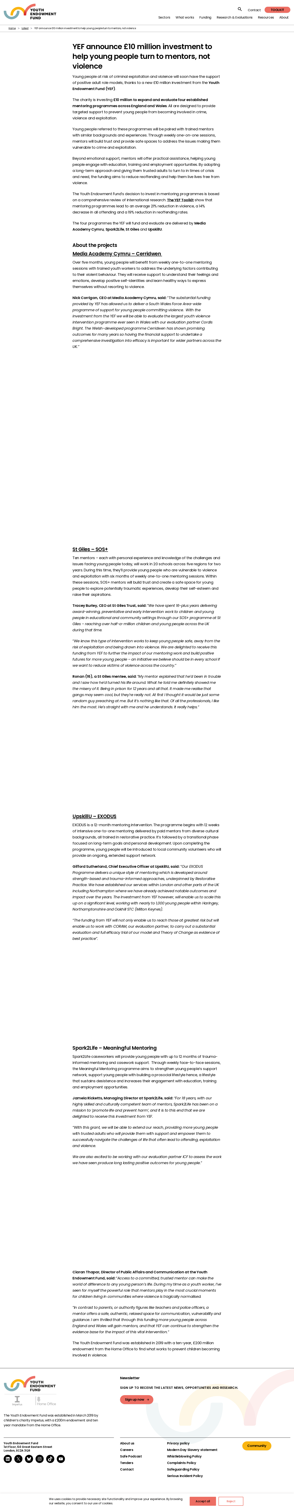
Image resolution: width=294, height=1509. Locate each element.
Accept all (203, 1501)
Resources (266, 17)
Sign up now (134, 1399)
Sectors (164, 17)
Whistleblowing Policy (184, 1456)
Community (256, 1445)
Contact (254, 10)
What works (185, 17)
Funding (205, 17)
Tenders (126, 1463)
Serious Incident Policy (185, 1476)
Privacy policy (178, 1443)
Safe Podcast (131, 1456)
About (284, 17)
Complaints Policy (181, 1463)
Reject (231, 1501)
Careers (126, 1450)
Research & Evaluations (235, 17)
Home (12, 28)
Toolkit (277, 10)
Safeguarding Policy (183, 1469)
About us (127, 1443)
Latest (25, 28)
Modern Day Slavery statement (192, 1450)
